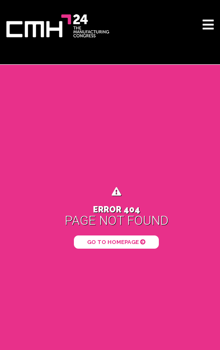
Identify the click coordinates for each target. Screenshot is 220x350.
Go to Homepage (116, 242)
